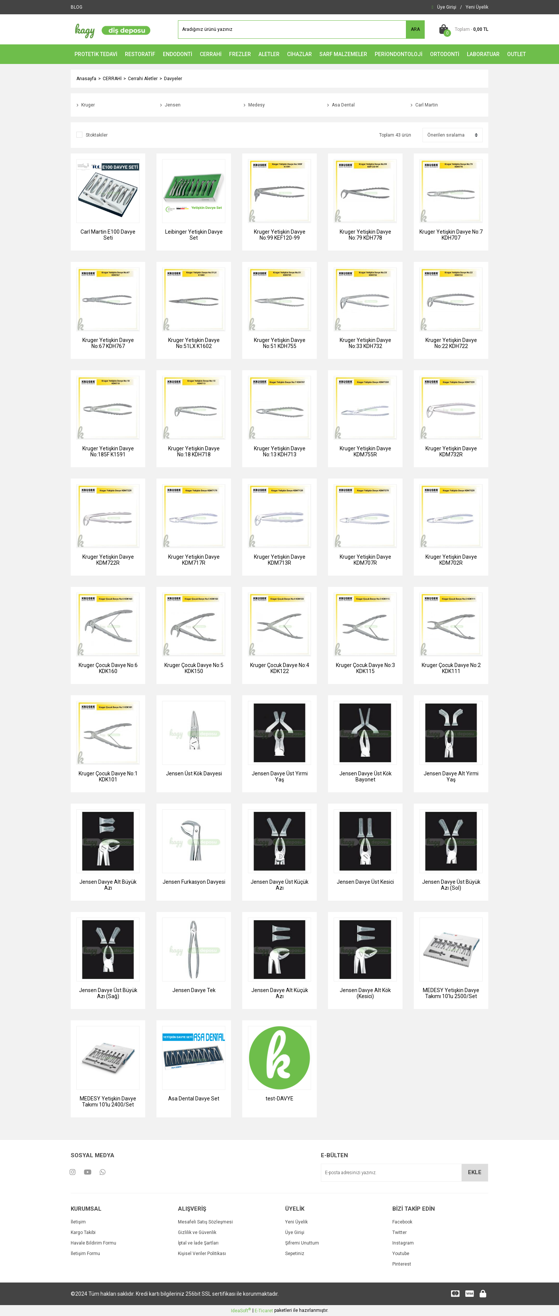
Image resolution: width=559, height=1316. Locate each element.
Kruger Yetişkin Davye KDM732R (451, 451)
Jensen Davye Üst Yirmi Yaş (280, 776)
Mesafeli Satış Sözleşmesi (205, 1222)
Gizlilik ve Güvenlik (197, 1232)
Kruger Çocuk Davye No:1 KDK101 (108, 776)
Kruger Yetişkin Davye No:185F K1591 (108, 451)
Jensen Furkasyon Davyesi (194, 882)
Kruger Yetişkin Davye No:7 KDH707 (451, 235)
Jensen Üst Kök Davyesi (194, 773)
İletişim (78, 1222)
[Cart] (462, 29)
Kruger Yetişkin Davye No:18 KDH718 (194, 451)
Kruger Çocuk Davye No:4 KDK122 (279, 668)
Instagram (403, 1243)
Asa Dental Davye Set (193, 1099)
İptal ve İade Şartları (198, 1243)
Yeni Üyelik (296, 1222)
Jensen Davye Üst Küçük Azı (279, 885)
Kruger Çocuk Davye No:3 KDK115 (365, 668)
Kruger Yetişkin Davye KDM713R (279, 560)
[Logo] (111, 29)
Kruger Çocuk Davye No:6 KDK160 (108, 668)
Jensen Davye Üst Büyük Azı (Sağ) (108, 993)
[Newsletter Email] (404, 1172)
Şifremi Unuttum (302, 1243)
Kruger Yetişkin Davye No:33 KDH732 (365, 343)
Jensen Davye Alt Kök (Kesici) (365, 993)
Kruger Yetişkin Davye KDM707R (365, 560)
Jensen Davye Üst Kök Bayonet (365, 776)
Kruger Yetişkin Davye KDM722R (108, 560)
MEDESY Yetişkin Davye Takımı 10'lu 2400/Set (108, 1102)
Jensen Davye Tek (194, 990)
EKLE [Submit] (475, 1172)
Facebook (402, 1222)
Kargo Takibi (83, 1232)
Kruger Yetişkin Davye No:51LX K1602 (194, 343)
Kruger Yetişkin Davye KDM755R (365, 451)
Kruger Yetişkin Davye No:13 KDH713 (279, 451)
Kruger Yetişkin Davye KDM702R (451, 560)
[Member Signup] (477, 7)
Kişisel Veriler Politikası (202, 1253)
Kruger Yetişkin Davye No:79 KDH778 (365, 235)
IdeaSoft (241, 1310)
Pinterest (401, 1264)
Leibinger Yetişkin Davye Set (194, 235)
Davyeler (173, 78)
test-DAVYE (279, 1099)
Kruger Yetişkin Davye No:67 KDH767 (108, 343)
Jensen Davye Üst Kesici (365, 882)
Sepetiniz (294, 1253)
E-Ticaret (264, 1310)
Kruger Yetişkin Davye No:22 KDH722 (451, 343)
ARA (415, 29)
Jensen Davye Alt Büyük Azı (108, 885)
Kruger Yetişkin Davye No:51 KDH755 (279, 343)
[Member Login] (446, 7)
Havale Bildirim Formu (93, 1243)
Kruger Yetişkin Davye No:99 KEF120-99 (279, 235)
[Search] (301, 29)
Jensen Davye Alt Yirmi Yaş (451, 776)
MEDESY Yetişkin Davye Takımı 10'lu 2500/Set (451, 993)
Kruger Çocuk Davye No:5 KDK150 (193, 668)
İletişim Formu (85, 1253)
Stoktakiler (97, 135)
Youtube (400, 1253)
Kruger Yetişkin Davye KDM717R (194, 560)
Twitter (399, 1232)
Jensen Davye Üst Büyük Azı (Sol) (451, 885)
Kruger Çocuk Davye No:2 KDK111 (451, 668)
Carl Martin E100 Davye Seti (108, 235)
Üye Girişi (294, 1232)
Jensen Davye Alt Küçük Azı (279, 993)
